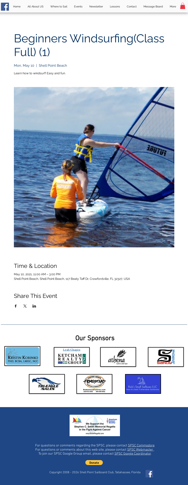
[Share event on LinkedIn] (34, 306)
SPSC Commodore (141, 446)
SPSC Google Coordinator (132, 454)
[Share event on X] (25, 306)
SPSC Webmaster (140, 450)
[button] (182, 6)
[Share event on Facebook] (15, 306)
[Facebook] (5, 7)
